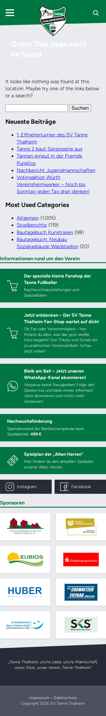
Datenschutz (65, 697)
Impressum (39, 697)
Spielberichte (32, 225)
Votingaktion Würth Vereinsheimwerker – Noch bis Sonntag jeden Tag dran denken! (53, 184)
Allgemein (28, 218)
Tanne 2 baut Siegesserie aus (49, 149)
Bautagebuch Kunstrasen (45, 232)
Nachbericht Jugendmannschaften (56, 170)
